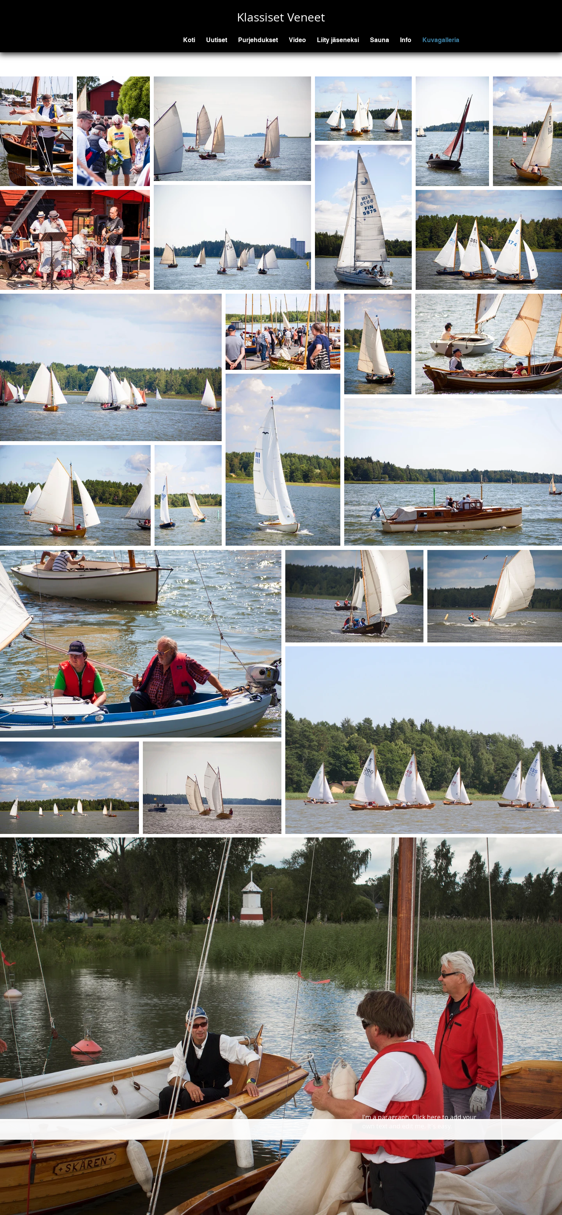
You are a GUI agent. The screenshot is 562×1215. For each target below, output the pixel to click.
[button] (258, 40)
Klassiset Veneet (281, 17)
